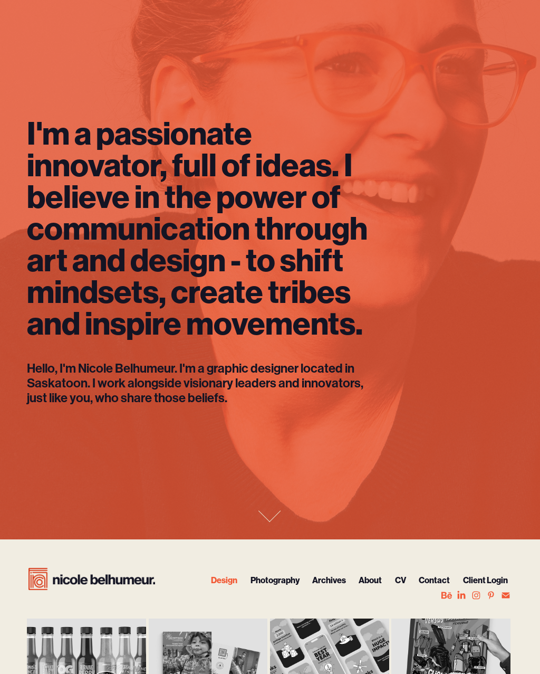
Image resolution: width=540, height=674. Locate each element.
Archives (329, 580)
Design (224, 580)
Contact (434, 580)
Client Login (485, 580)
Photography (275, 580)
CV (400, 580)
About (370, 580)
